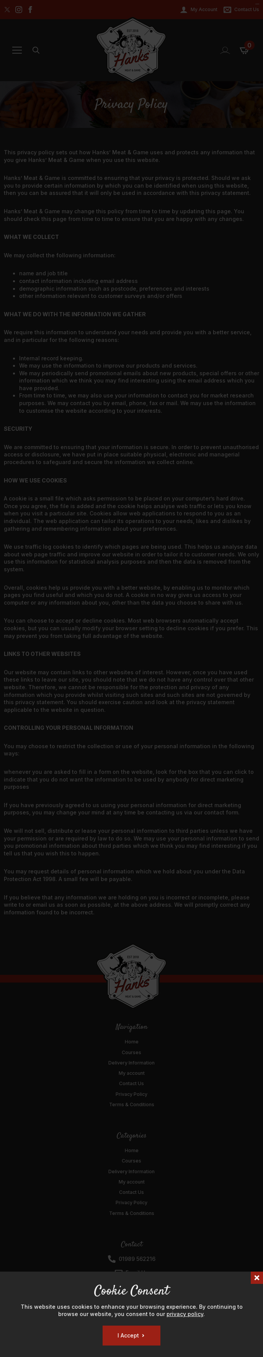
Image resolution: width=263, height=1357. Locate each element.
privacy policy (185, 1314)
